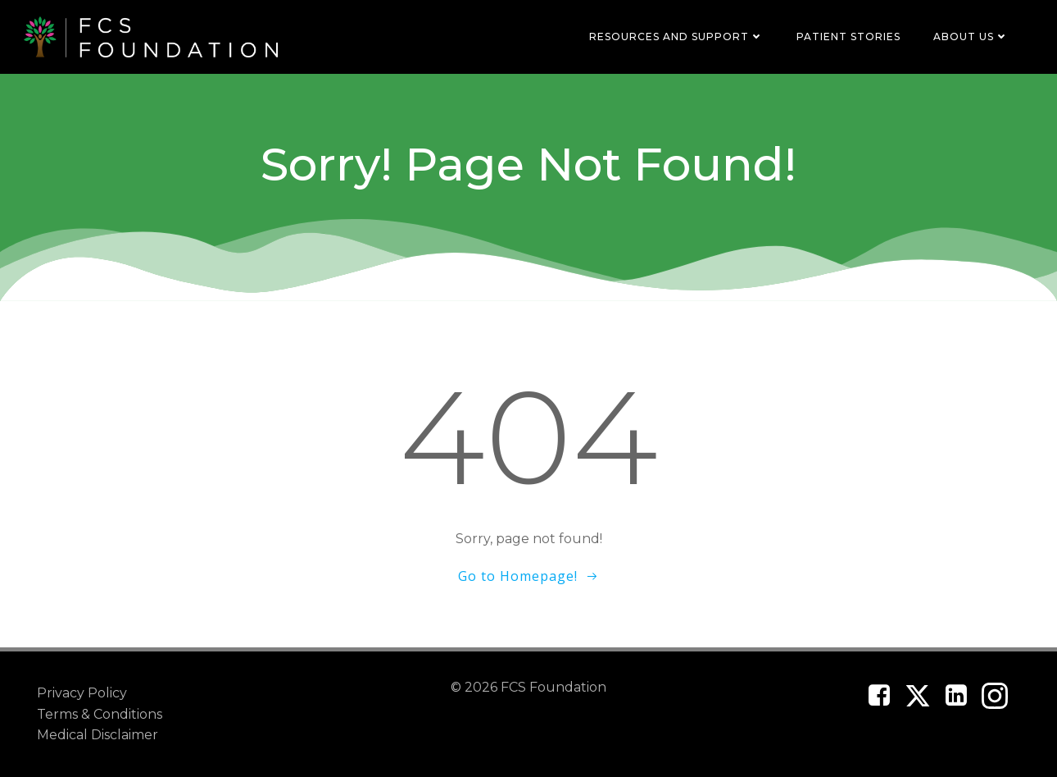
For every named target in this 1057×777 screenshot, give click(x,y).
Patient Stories (848, 36)
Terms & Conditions (99, 714)
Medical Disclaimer (97, 735)
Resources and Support (676, 36)
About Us (971, 36)
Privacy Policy (82, 693)
